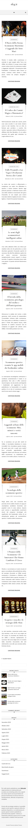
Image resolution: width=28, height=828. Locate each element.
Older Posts (6, 658)
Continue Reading (14, 81)
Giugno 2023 (5, 739)
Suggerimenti (14, 486)
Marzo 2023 (5, 749)
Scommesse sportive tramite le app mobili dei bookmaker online (14, 365)
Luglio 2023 (5, 736)
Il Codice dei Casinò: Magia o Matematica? (14, 681)
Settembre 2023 (6, 729)
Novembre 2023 (6, 722)
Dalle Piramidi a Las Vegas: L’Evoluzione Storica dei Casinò (14, 173)
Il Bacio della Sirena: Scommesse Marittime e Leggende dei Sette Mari (13, 675)
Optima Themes (18, 825)
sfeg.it (14, 4)
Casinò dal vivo (14, 166)
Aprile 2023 (5, 746)
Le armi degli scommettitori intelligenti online (14, 235)
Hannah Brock (19, 54)
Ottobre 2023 (5, 725)
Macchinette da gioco (8, 767)
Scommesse (14, 39)
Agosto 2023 (5, 732)
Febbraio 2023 (6, 753)
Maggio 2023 (5, 743)
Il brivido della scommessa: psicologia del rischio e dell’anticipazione (14, 702)
